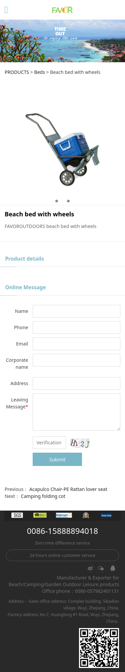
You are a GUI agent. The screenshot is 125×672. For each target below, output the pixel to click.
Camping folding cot (43, 496)
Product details (24, 258)
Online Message (25, 287)
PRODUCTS (17, 72)
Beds (39, 72)
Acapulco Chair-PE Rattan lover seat (68, 489)
